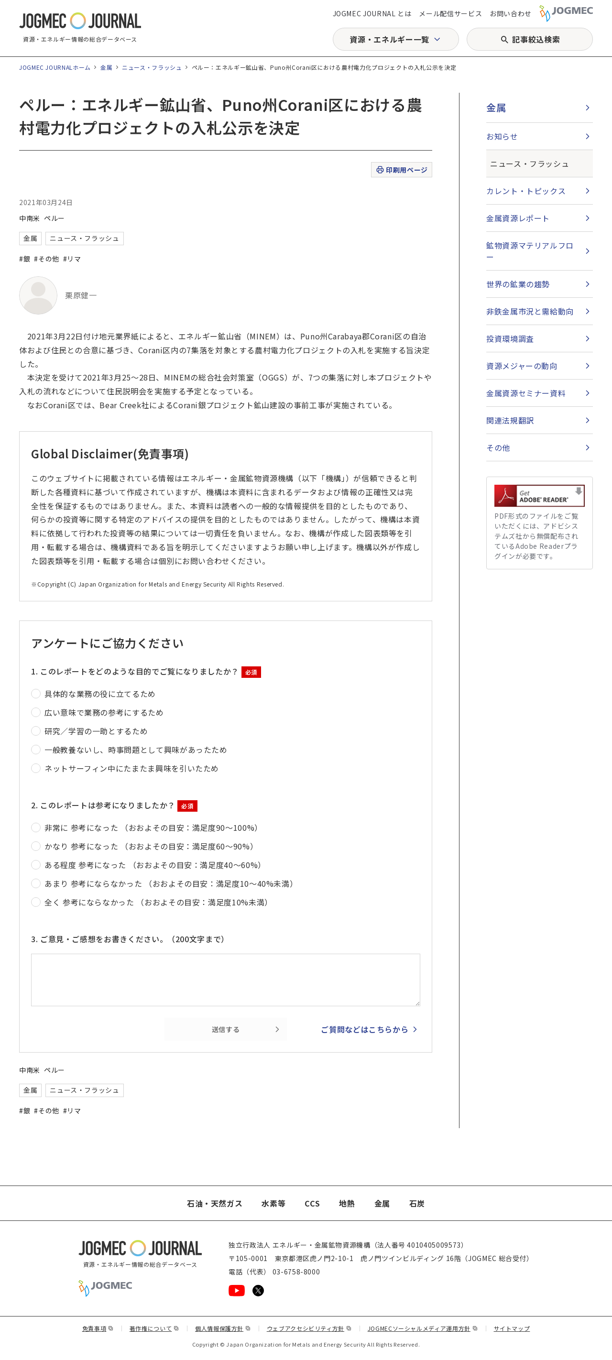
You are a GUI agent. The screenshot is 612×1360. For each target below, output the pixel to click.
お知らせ (502, 136)
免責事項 (98, 1328)
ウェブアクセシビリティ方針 (309, 1328)
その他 (498, 447)
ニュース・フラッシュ (152, 67)
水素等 (273, 1203)
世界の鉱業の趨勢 (518, 284)
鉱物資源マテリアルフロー (530, 250)
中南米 (29, 218)
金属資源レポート (518, 218)
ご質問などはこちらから (364, 1029)
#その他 (46, 258)
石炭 (417, 1203)
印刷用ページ (401, 170)
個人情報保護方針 (223, 1328)
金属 (106, 67)
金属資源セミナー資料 (526, 393)
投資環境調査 (510, 338)
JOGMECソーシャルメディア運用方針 (423, 1328)
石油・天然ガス (214, 1203)
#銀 (24, 258)
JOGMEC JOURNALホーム (55, 67)
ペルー (54, 218)
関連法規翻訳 (510, 420)
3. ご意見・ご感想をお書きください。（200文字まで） (130, 939)
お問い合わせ (511, 13)
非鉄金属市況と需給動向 (530, 311)
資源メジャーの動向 (521, 365)
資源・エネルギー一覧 (389, 39)
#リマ (72, 258)
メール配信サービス (450, 13)
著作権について (154, 1328)
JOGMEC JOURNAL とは (372, 13)
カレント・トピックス (526, 190)
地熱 (347, 1203)
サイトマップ (512, 1328)
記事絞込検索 (536, 39)
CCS (312, 1203)
